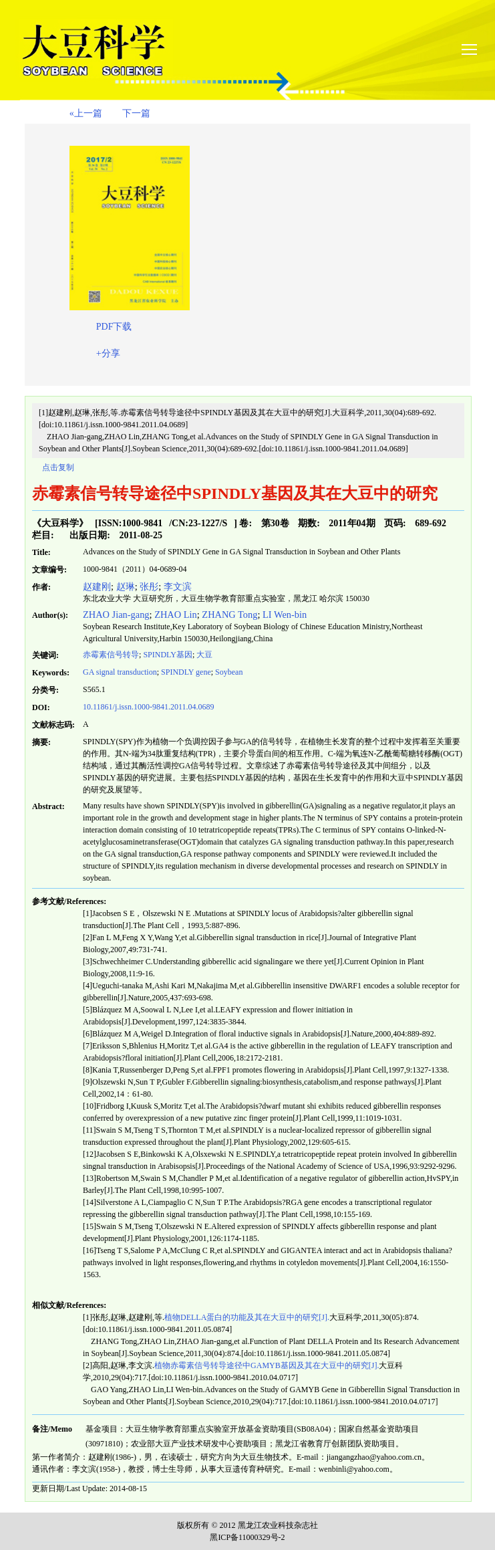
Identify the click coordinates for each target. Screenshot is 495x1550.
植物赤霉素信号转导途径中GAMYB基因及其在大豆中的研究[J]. (266, 1365)
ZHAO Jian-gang (116, 614)
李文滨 (178, 586)
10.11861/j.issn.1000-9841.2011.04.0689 (148, 706)
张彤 (149, 586)
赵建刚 (97, 586)
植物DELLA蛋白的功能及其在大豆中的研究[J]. (246, 1317)
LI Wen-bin (285, 614)
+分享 (108, 353)
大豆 (204, 654)
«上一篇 (85, 113)
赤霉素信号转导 (111, 654)
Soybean (228, 672)
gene (186, 672)
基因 (167, 654)
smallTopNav (476, 48)
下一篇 (136, 113)
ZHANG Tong (229, 614)
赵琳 (125, 586)
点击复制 (58, 467)
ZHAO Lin (175, 614)
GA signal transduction (120, 672)
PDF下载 (114, 327)
